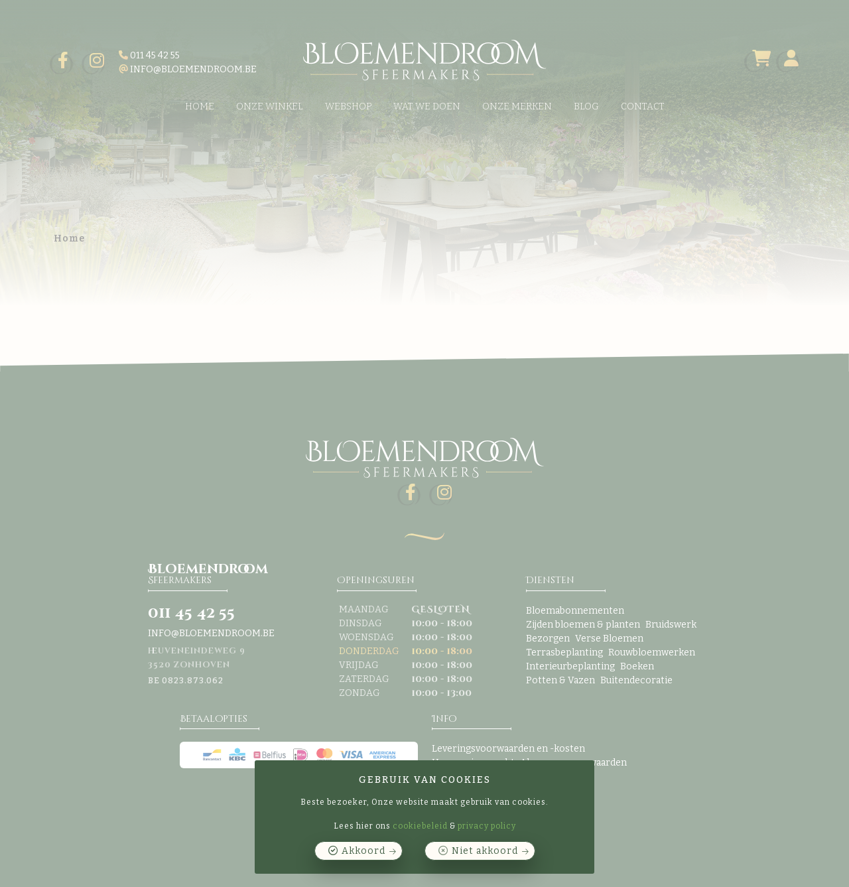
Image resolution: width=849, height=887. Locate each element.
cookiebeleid (420, 826)
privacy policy (487, 826)
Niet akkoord (485, 850)
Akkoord (363, 850)
